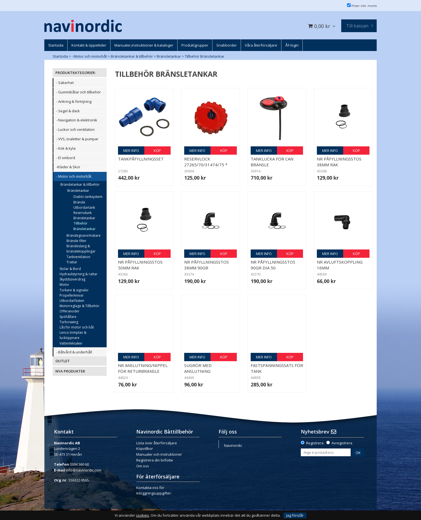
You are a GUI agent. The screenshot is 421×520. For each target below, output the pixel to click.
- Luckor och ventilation (75, 129)
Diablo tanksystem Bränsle (87, 199)
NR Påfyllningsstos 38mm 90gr (206, 265)
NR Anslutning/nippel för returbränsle (143, 368)
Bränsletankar (169, 56)
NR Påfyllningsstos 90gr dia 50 (273, 265)
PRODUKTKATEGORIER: (75, 72)
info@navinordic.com (83, 470)
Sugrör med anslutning (198, 368)
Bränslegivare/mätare (83, 235)
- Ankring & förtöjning (73, 101)
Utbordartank (84, 207)
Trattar (71, 262)
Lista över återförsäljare (156, 442)
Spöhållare (68, 316)
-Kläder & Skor (68, 166)
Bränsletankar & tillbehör (132, 56)
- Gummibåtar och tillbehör (78, 92)
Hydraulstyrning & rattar (78, 274)
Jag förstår (295, 515)
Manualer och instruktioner (159, 454)
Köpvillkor (144, 448)
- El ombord (65, 157)
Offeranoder (69, 311)
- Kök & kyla (66, 148)
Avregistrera (342, 442)
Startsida (60, 56)
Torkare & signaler (74, 290)
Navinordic (233, 445)
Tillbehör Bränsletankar (204, 56)
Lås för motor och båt (77, 327)
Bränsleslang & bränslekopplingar (81, 249)
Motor (64, 284)
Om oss (142, 465)
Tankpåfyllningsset (141, 159)
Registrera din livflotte (154, 460)
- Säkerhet (65, 82)
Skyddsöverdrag (72, 279)
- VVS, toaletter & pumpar (77, 138)
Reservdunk (82, 212)
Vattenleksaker (71, 343)
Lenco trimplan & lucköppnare (73, 335)
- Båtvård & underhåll (74, 352)
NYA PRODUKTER (70, 371)
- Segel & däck (68, 110)
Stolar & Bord (70, 268)
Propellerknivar (72, 295)
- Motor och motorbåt (89, 56)
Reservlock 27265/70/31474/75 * (205, 161)
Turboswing (69, 322)
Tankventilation (78, 256)
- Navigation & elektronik (76, 120)
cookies (142, 515)
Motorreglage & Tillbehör (79, 306)
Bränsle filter (76, 240)
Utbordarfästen (72, 300)
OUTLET (62, 360)
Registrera (315, 442)
